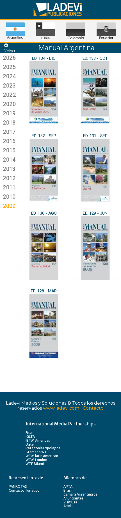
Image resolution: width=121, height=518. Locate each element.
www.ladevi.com (61, 408)
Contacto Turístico (24, 490)
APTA (67, 486)
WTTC (46, 452)
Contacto (93, 408)
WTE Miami (35, 464)
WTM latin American (42, 456)
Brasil (67, 490)
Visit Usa (70, 502)
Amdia (68, 506)
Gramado (33, 452)
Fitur (29, 432)
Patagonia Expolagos (43, 448)
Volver (9, 48)
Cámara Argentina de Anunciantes (80, 496)
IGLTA (30, 436)
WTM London (36, 460)
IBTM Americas (38, 440)
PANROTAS (18, 486)
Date (30, 444)
